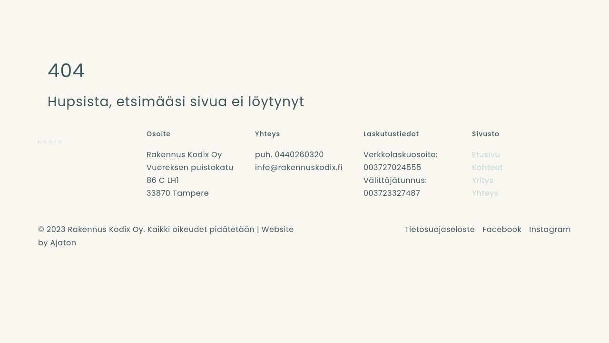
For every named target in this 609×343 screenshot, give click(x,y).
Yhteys (485, 193)
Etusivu (486, 154)
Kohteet (487, 167)
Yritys (482, 180)
